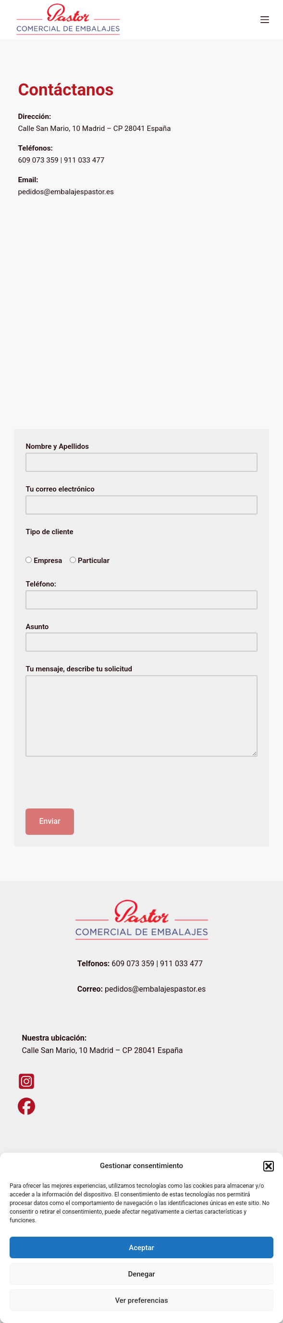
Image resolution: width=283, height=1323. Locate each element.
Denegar (141, 1274)
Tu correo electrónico (141, 497)
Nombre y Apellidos (141, 454)
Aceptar (141, 1247)
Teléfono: (141, 592)
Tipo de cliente (49, 531)
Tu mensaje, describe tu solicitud (141, 711)
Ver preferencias (141, 1300)
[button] (268, 1166)
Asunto (141, 634)
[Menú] (264, 19)
